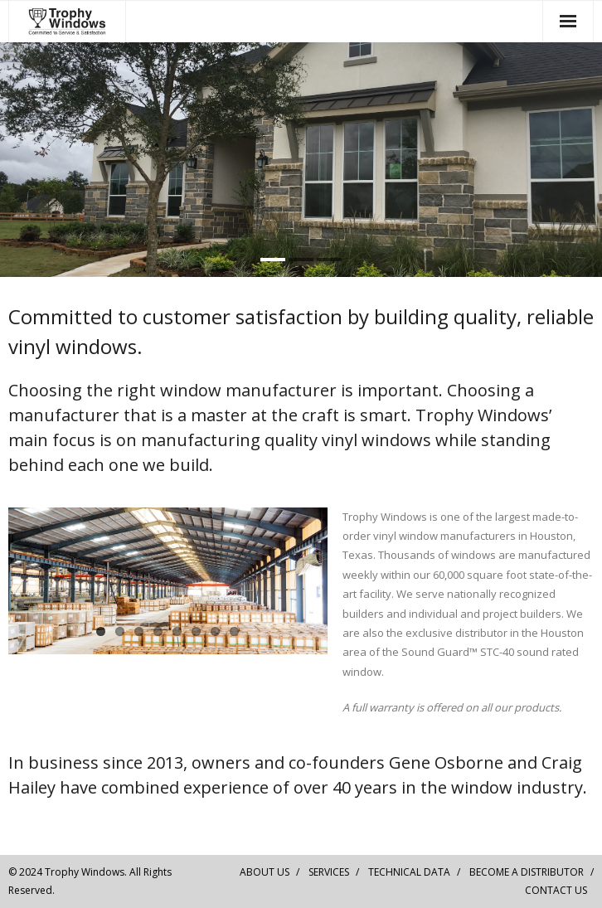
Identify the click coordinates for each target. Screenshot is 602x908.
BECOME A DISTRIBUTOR (526, 872)
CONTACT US (556, 890)
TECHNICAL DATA (409, 872)
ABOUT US (264, 872)
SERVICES (328, 872)
